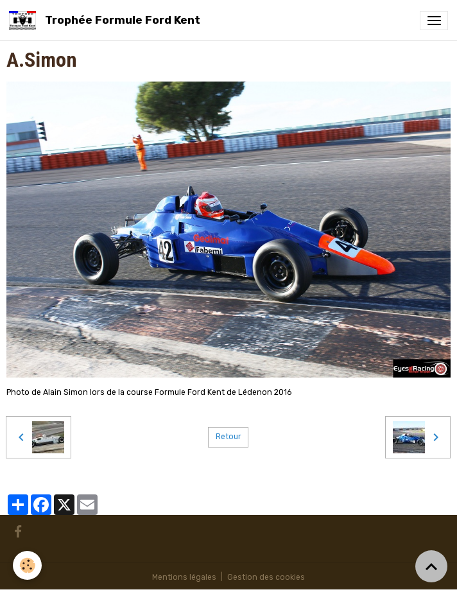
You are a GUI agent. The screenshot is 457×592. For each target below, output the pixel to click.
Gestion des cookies (266, 577)
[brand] (107, 20)
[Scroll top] (431, 566)
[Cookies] (27, 565)
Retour (228, 436)
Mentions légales (184, 577)
